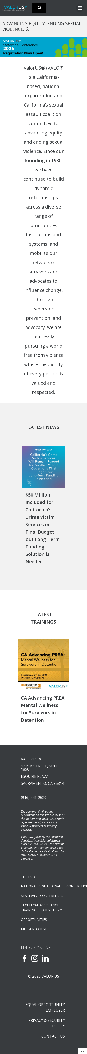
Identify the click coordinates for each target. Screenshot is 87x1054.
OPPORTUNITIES (34, 919)
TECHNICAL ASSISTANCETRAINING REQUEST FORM (41, 907)
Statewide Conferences (42, 895)
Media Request (34, 929)
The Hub (28, 876)
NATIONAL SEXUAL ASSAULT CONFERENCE (43, 886)
